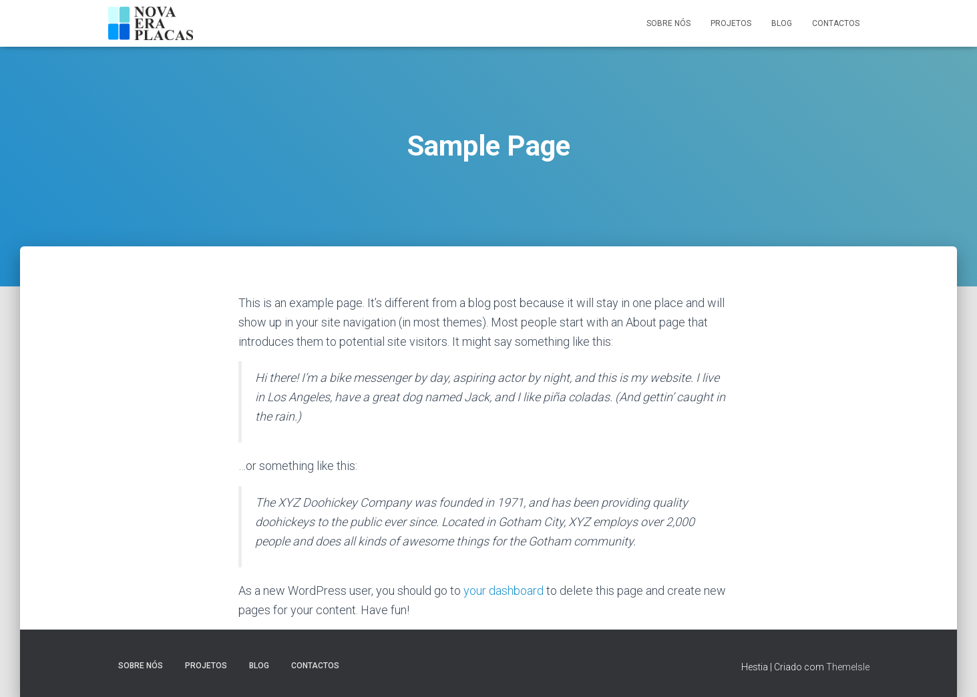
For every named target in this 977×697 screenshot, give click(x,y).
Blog (781, 23)
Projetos (731, 23)
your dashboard (503, 591)
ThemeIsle (847, 667)
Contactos (835, 23)
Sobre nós (668, 23)
